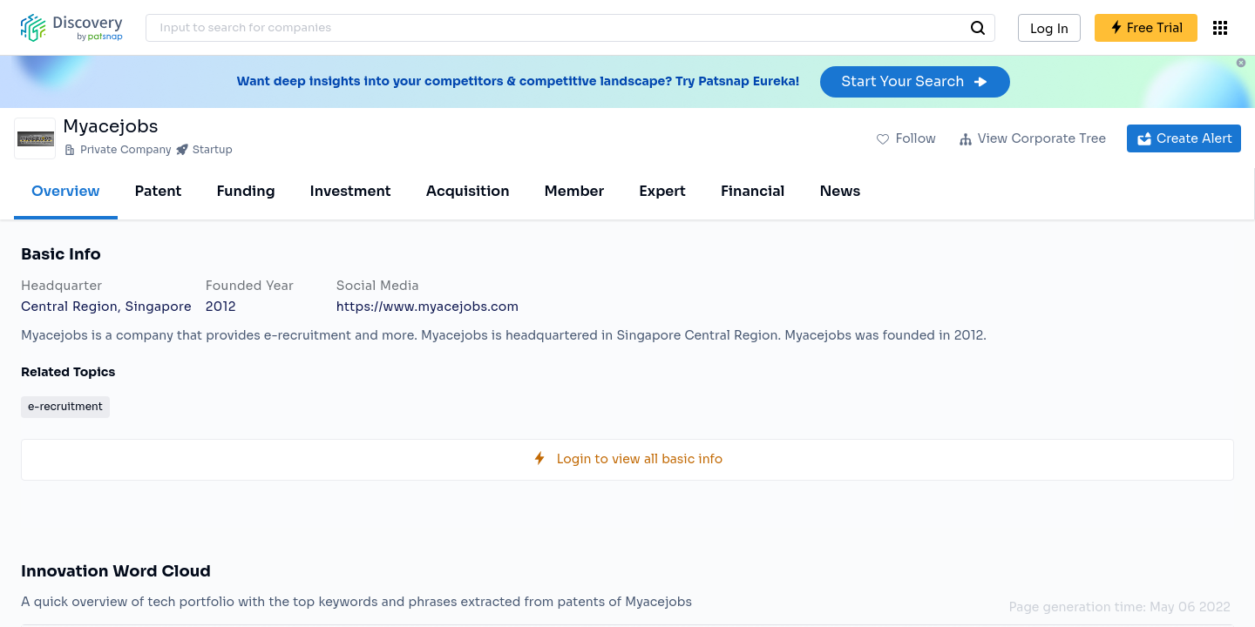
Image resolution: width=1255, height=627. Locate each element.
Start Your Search (914, 81)
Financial (752, 191)
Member (575, 191)
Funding (245, 191)
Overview (65, 191)
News (839, 191)
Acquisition (468, 191)
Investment (350, 191)
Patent (158, 191)
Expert (662, 191)
